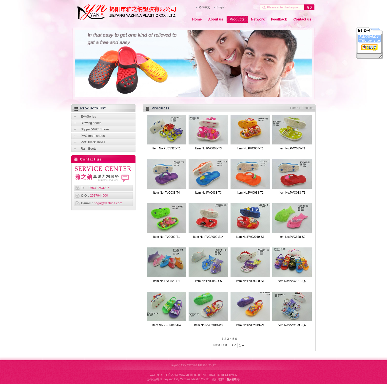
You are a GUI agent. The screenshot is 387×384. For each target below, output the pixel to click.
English (221, 7)
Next (216, 345)
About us (215, 19)
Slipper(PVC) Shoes (95, 129)
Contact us (302, 19)
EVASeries (88, 116)
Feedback (279, 19)
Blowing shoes (91, 123)
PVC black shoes (93, 142)
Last (224, 345)
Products (237, 19)
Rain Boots (89, 148)
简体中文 (204, 7)
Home (197, 19)
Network (258, 19)
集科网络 (233, 379)
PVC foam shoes (93, 136)
